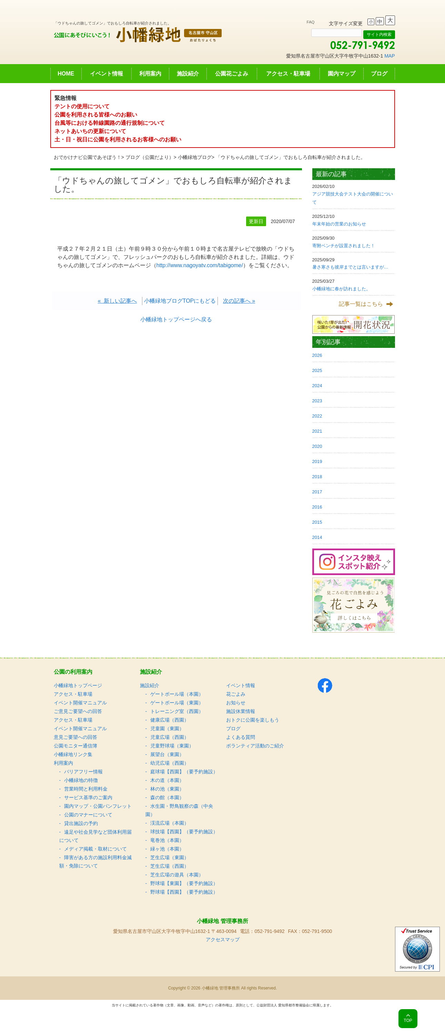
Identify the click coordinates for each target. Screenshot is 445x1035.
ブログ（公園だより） (149, 157)
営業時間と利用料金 (86, 789)
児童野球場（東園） (172, 745)
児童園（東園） (167, 728)
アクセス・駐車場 (288, 74)
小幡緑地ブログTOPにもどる (180, 301)
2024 (317, 385)
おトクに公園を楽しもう (252, 720)
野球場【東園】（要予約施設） (184, 883)
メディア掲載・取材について (95, 849)
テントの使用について (82, 106)
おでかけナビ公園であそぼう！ (87, 157)
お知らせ (235, 702)
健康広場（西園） (169, 720)
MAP (389, 56)
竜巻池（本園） (167, 840)
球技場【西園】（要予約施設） (184, 831)
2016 (317, 507)
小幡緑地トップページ (78, 685)
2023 (317, 400)
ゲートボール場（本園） (176, 694)
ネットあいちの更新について (90, 131)
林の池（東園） (167, 789)
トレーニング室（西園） (176, 711)
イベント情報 (106, 74)
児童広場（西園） (169, 737)
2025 (317, 370)
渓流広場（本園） (169, 823)
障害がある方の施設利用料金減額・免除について (95, 861)
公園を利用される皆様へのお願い (95, 115)
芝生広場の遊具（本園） (176, 874)
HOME (66, 74)
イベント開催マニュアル (80, 702)
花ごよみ (235, 694)
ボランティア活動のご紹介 (255, 745)
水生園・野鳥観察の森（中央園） (179, 810)
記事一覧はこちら (361, 304)
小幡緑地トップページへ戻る (176, 319)
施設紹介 (188, 74)
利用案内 (150, 74)
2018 (317, 476)
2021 (317, 431)
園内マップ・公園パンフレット (98, 806)
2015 (317, 522)
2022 (317, 416)
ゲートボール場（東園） (176, 702)
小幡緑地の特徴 (81, 780)
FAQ (311, 22)
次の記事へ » (239, 301)
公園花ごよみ (231, 74)
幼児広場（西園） (169, 763)
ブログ (379, 74)
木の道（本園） (167, 780)
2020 (317, 446)
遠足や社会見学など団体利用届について (95, 836)
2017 (317, 491)
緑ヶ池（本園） (167, 849)
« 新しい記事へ (117, 301)
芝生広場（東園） (169, 857)
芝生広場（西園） (169, 866)
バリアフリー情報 (83, 771)
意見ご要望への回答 (75, 737)
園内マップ (341, 74)
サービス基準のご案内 (88, 797)
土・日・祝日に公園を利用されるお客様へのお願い (117, 139)
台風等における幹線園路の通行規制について (109, 123)
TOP (408, 1020)
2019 (317, 461)
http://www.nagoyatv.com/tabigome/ (199, 265)
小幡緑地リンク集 (73, 754)
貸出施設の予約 (81, 823)
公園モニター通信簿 (75, 745)
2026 (317, 355)
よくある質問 (240, 737)
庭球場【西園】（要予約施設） (184, 771)
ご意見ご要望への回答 (78, 711)
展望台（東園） (167, 754)
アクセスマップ (223, 939)
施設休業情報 (240, 711)
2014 (317, 537)
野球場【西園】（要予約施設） (184, 892)
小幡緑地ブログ (195, 157)
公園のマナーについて (88, 814)
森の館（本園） (167, 797)
